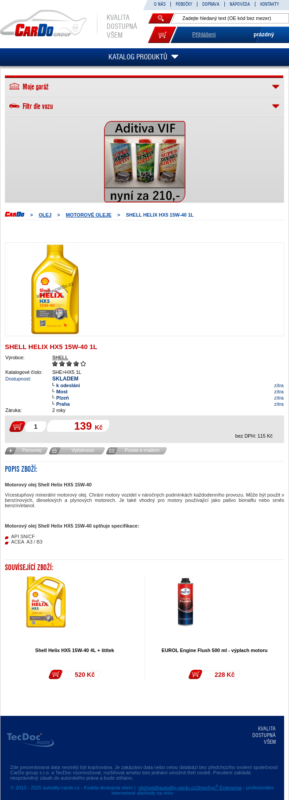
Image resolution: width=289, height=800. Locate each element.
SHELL (60, 357)
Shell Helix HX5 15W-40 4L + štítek (74, 650)
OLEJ (45, 214)
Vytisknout (82, 450)
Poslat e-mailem (142, 450)
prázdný (264, 34)
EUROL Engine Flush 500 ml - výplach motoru (214, 650)
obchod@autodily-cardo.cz (167, 787)
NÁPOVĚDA (240, 4)
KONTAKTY (269, 4)
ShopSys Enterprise (219, 787)
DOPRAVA (211, 4)
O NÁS (160, 4)
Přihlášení (204, 34)
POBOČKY (184, 4)
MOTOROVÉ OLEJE (89, 214)
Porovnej (31, 450)
